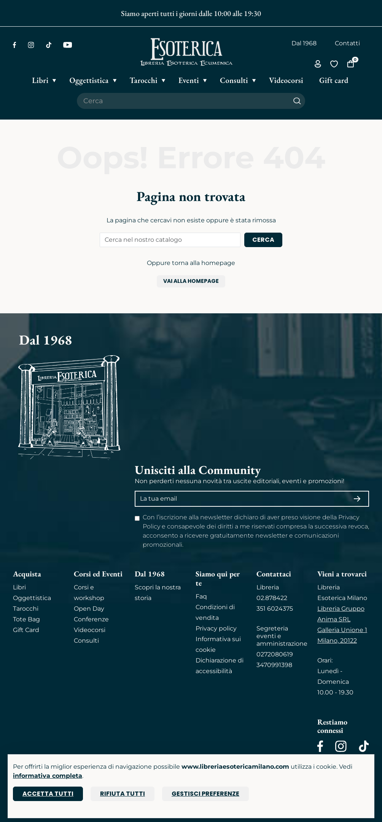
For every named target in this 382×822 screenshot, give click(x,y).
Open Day (89, 608)
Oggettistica (32, 598)
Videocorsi (89, 630)
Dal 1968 (304, 43)
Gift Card (26, 630)
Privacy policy (216, 628)
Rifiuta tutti (122, 793)
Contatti (347, 43)
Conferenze (91, 619)
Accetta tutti (47, 793)
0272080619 (274, 654)
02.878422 (271, 598)
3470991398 (274, 665)
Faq (201, 596)
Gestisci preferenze (205, 793)
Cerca (263, 239)
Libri (19, 587)
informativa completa (47, 775)
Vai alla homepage (191, 281)
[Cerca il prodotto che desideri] (183, 101)
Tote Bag (26, 619)
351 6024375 (274, 608)
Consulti (86, 640)
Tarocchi (25, 608)
